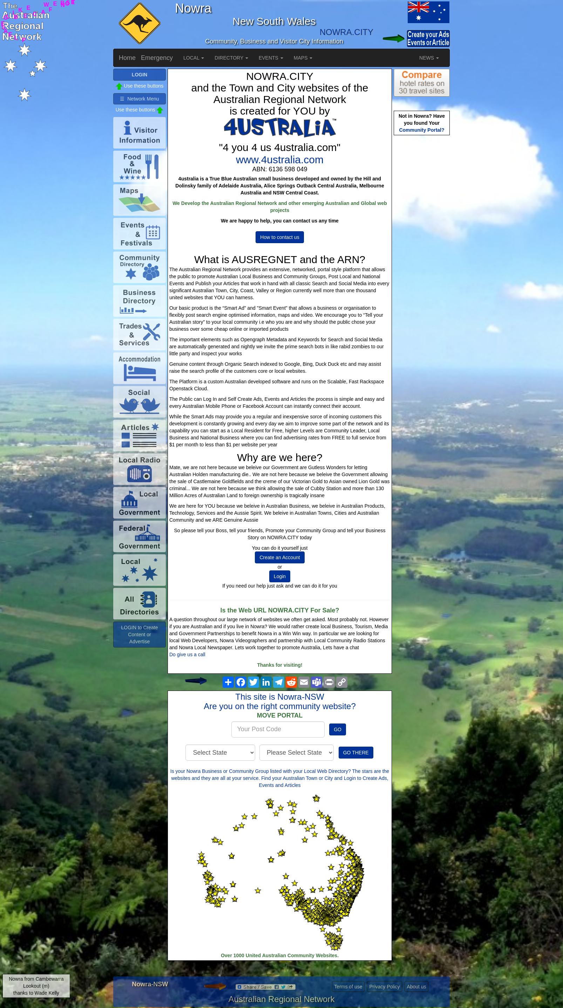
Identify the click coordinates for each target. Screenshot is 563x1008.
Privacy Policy (384, 986)
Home (127, 57)
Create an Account (279, 557)
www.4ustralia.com (280, 159)
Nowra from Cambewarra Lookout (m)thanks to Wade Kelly (36, 986)
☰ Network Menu (139, 99)
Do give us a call (187, 654)
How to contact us (279, 237)
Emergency (157, 57)
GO (337, 729)
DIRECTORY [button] (231, 58)
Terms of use (348, 986)
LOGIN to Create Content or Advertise (139, 634)
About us (416, 986)
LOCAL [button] (193, 58)
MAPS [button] (303, 58)
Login (280, 576)
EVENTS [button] (271, 58)
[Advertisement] (422, 247)
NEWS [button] (429, 58)
